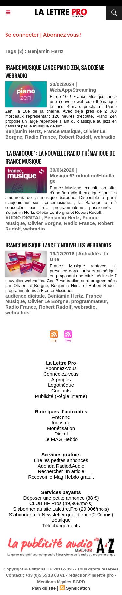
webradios (17, 312)
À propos (61, 379)
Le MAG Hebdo (61, 439)
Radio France (40, 137)
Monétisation (61, 428)
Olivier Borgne (44, 223)
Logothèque (61, 385)
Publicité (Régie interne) (61, 396)
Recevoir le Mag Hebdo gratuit (61, 477)
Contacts (61, 390)
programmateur (89, 301)
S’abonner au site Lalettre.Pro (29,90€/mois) (61, 509)
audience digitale (25, 295)
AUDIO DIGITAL (23, 217)
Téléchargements (61, 525)
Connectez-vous (60, 374)
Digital (61, 433)
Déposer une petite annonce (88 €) (61, 498)
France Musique (62, 131)
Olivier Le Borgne (48, 301)
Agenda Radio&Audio (61, 465)
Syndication (78, 588)
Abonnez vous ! (62, 35)
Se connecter (22, 35)
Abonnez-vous (61, 368)
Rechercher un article (61, 471)
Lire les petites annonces (61, 460)
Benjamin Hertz (23, 131)
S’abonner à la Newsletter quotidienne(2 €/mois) (61, 514)
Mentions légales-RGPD (61, 581)
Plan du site (44, 588)
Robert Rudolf (75, 137)
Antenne (61, 417)
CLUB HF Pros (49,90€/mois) (61, 503)
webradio (104, 137)
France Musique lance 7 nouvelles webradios (58, 245)
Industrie (61, 422)
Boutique (61, 520)
